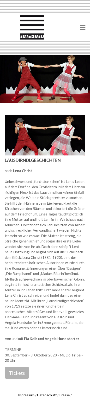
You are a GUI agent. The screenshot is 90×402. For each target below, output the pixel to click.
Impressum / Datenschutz (37, 395)
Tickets (17, 373)
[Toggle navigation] (82, 27)
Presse (64, 395)
